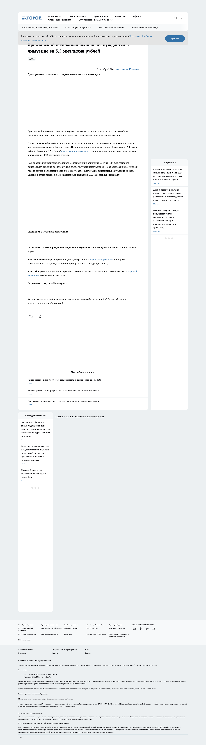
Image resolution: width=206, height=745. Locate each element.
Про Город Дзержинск (49, 625)
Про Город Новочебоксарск (51, 628)
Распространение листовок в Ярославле (33, 694)
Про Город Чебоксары (117, 628)
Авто (32, 58)
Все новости (54, 16)
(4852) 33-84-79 (36, 677)
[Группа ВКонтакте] (134, 629)
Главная (88, 653)
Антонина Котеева (127, 69)
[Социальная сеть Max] (154, 629)
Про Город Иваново (71, 625)
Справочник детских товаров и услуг (40, 27)
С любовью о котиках (59, 19)
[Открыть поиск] (175, 18)
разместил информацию (74, 150)
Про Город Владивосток (27, 634)
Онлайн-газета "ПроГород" (96, 634)
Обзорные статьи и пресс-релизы (64, 650)
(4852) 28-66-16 (41, 674)
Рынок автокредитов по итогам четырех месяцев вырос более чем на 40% (83, 381)
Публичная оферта (25, 640)
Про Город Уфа (92, 628)
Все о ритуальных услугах (111, 27)
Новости (55, 653)
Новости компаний (25, 650)
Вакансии (120, 16)
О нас (87, 650)
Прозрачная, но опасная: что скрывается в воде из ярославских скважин (83, 403)
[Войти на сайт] (182, 18)
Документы (68, 634)
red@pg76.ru (47, 677)
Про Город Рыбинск (71, 628)
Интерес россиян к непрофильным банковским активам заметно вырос (83, 392)
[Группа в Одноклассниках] (140, 629)
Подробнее (88, 719)
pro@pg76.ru (52, 674)
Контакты (22, 653)
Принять (175, 38)
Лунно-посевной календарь (145, 27)
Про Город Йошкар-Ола (95, 625)
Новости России (77, 16)
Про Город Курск (115, 625)
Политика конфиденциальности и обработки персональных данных (43, 723)
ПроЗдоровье (100, 16)
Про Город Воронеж (25, 625)
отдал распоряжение (101, 259)
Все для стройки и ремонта (78, 27)
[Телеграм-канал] (147, 629)
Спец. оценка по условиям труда (30, 713)
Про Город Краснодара (49, 634)
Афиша (137, 16)
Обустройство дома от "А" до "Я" (96, 19)
